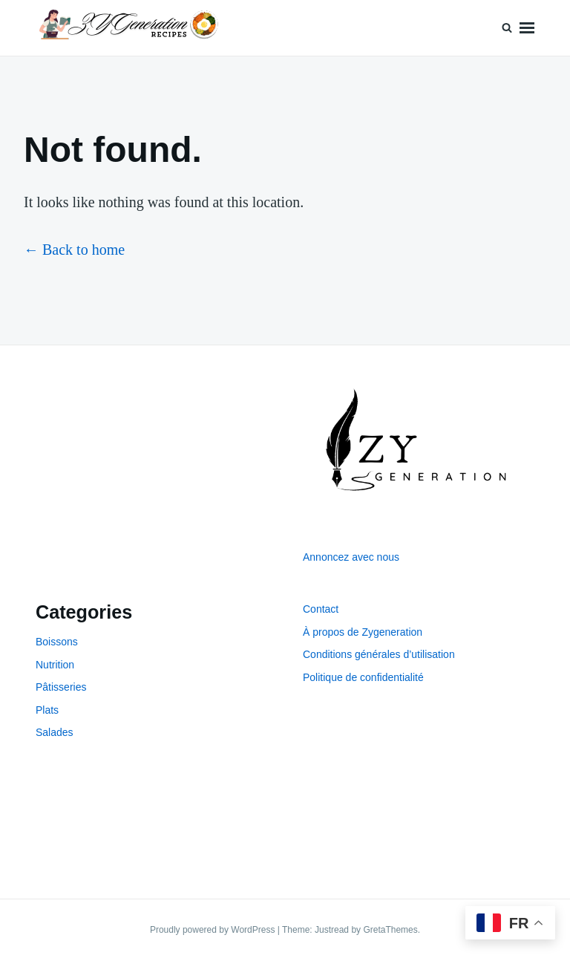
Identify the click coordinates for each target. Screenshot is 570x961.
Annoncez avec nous (351, 557)
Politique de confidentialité (363, 677)
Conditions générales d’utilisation (379, 654)
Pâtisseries (61, 687)
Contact (320, 609)
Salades (54, 732)
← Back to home (74, 249)
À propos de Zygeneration (362, 632)
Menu (527, 28)
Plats (47, 710)
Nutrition (55, 665)
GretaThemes (390, 930)
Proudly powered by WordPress (214, 930)
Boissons (57, 642)
